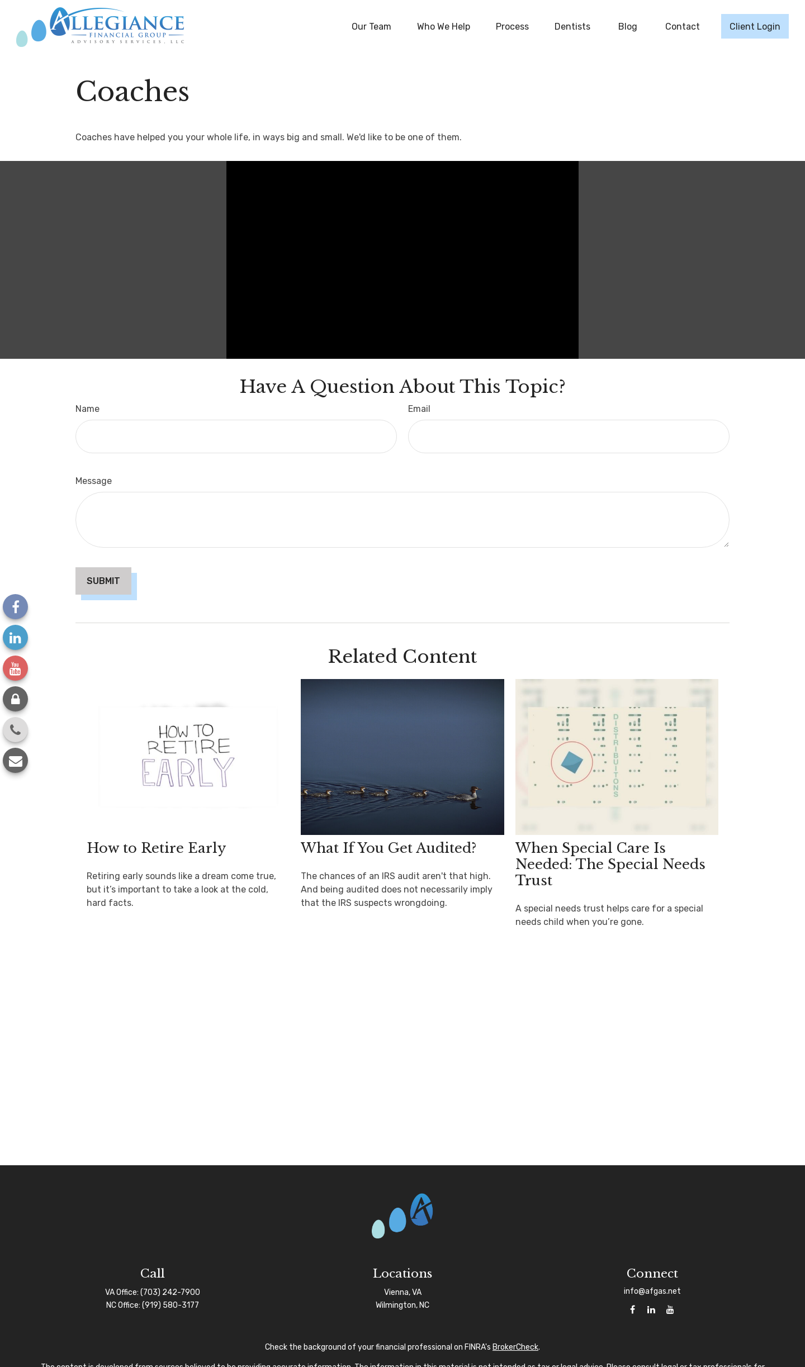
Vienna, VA (403, 1292)
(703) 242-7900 (170, 1292)
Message (93, 481)
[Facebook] (15, 606)
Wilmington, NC (402, 1305)
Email (419, 409)
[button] (371, 26)
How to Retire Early (156, 848)
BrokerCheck (515, 1347)
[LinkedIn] (15, 637)
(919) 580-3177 (170, 1305)
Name (87, 409)
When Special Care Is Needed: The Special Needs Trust (610, 864)
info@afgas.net (652, 1291)
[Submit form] (103, 581)
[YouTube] (15, 668)
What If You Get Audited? (388, 848)
